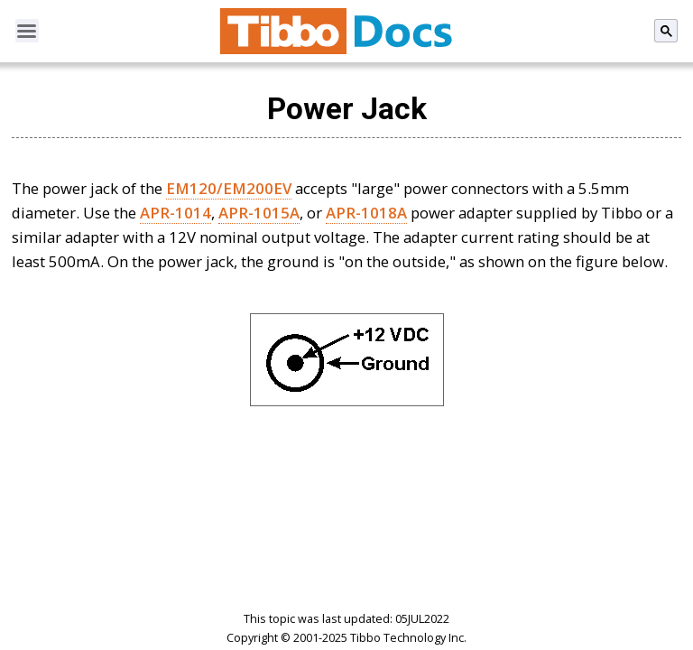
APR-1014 (175, 212)
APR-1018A (366, 212)
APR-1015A (259, 212)
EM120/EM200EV (228, 188)
